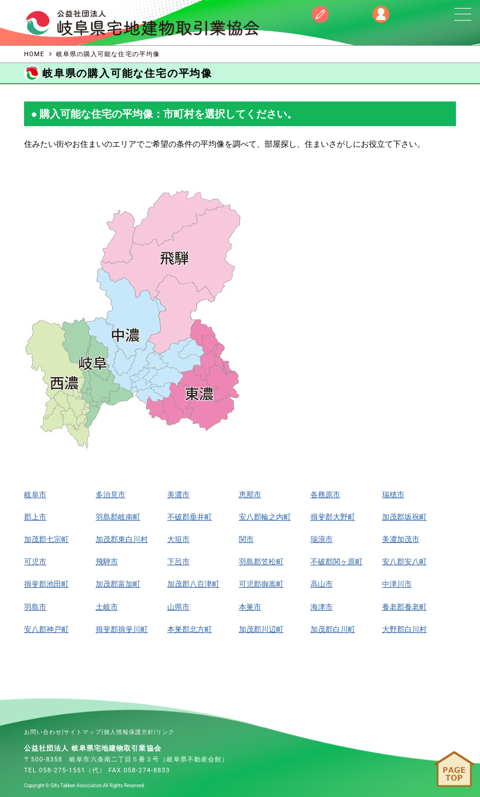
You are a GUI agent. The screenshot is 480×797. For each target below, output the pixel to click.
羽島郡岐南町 (118, 517)
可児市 (35, 561)
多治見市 (110, 494)
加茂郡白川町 (332, 629)
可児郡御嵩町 (261, 584)
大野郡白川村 (404, 629)
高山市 (321, 584)
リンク (165, 732)
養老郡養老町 (404, 607)
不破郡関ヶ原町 (336, 561)
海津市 (321, 607)
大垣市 (178, 539)
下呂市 (178, 561)
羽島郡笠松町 (261, 561)
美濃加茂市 (400, 539)
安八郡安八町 (404, 561)
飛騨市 (107, 561)
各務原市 (325, 494)
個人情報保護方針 (129, 732)
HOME (34, 54)
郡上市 (35, 517)
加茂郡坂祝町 (404, 517)
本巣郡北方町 (189, 629)
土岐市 (107, 607)
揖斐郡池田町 (46, 584)
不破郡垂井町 (189, 517)
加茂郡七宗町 (46, 539)
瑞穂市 (393, 494)
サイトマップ (82, 732)
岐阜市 (35, 494)
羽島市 (35, 607)
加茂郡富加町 (118, 584)
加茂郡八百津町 (193, 584)
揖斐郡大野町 (332, 517)
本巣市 (250, 607)
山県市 (178, 607)
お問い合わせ (43, 732)
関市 (246, 539)
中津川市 (397, 584)
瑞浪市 (321, 539)
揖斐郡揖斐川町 (122, 629)
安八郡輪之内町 (265, 517)
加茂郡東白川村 (122, 539)
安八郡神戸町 (46, 629)
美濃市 (178, 494)
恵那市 (250, 494)
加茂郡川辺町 (261, 629)
